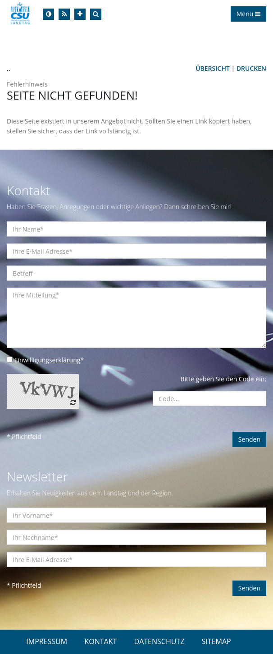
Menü (248, 13)
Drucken (251, 68)
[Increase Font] (80, 14)
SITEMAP (216, 641)
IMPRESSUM (46, 641)
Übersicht (213, 68)
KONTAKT (100, 641)
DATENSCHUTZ (159, 641)
